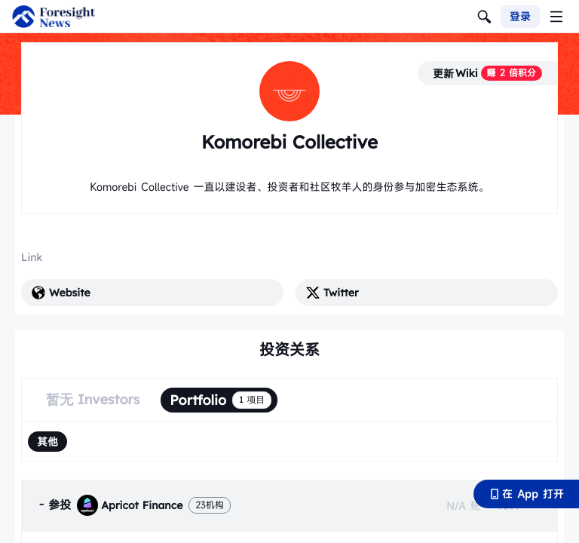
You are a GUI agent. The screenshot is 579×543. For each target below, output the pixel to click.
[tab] (289, 505)
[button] (289, 505)
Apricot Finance (129, 505)
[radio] (47, 441)
